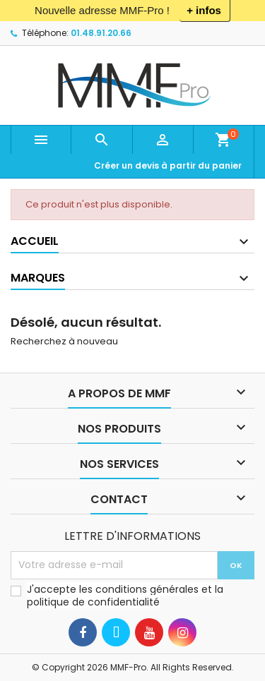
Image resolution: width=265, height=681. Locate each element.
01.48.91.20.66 (101, 33)
